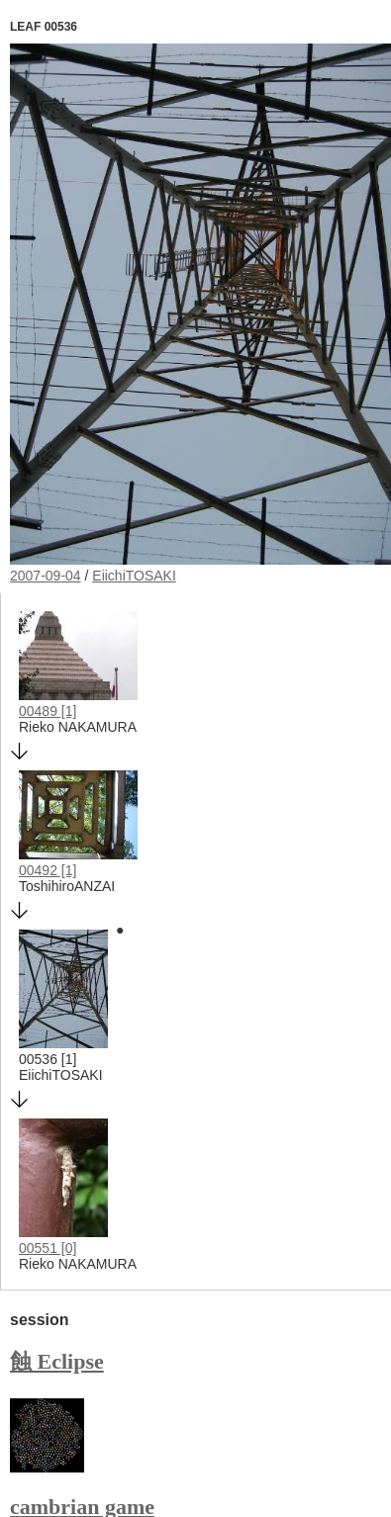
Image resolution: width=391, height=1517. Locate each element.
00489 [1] (47, 711)
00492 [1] (47, 870)
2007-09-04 (45, 575)
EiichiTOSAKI (134, 575)
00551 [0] (47, 1248)
